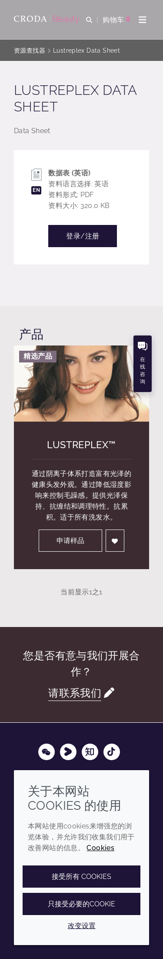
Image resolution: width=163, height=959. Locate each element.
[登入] (115, 541)
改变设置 (82, 926)
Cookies (100, 848)
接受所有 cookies (81, 876)
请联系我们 (74, 693)
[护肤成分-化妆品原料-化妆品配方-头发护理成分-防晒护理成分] (48, 19)
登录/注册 (82, 236)
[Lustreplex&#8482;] (81, 383)
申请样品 (70, 541)
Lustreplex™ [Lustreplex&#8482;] (81, 444)
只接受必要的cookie (81, 904)
